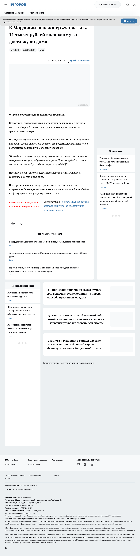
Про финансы (10, 464)
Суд (42, 49)
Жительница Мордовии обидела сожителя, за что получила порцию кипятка (66, 206)
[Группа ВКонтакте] (78, 464)
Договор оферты (35, 475)
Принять (129, 21)
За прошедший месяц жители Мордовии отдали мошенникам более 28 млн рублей (49, 256)
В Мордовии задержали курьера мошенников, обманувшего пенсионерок (49, 243)
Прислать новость (107, 4)
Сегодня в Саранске (14, 12)
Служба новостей (79, 60)
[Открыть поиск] (127, 4)
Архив (56, 475)
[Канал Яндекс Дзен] (92, 464)
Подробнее (131, 530)
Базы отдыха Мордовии (37, 460)
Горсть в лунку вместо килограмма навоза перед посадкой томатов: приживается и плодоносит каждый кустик (49, 271)
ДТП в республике (11, 460)
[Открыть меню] (5, 4)
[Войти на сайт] (134, 4)
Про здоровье (57, 460)
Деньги (15, 49)
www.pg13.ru (32, 485)
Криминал (29, 49)
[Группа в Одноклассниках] (85, 464)
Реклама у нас (37, 12)
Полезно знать (34, 464)
